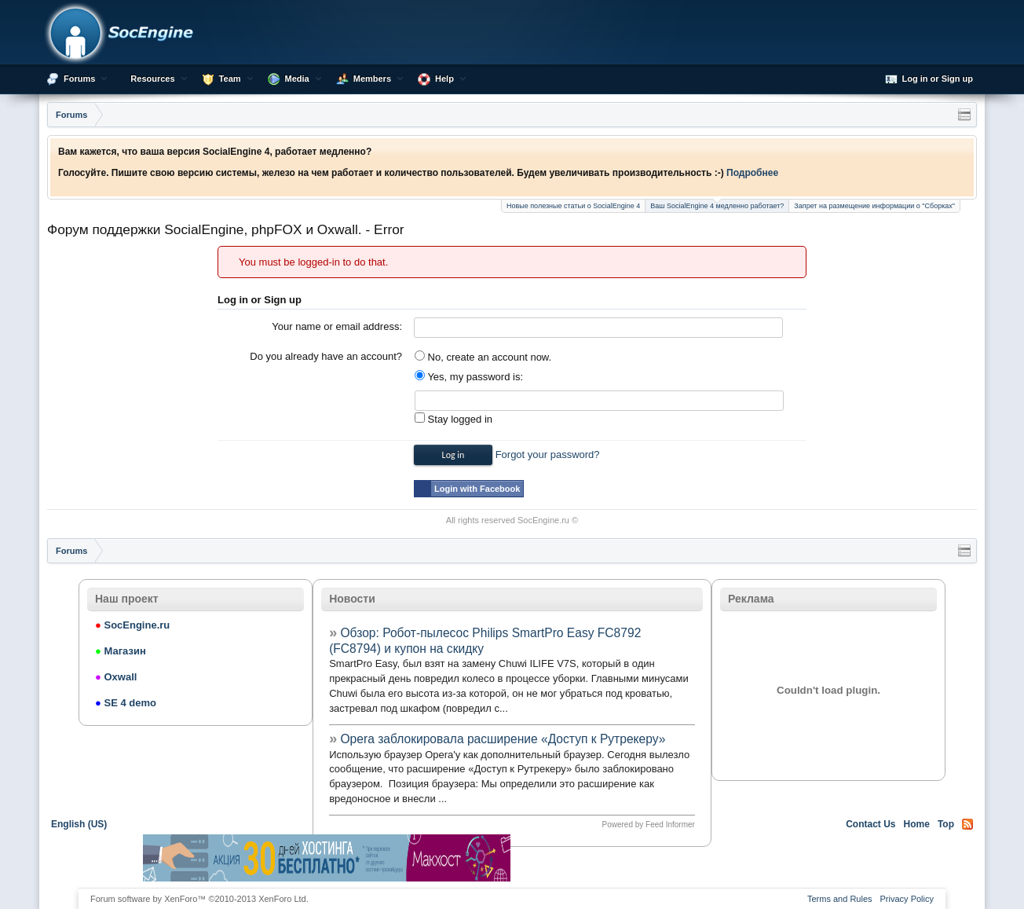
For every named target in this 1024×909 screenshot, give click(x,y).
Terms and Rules (839, 899)
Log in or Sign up (929, 79)
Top (946, 824)
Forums (79, 78)
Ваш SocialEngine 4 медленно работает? (717, 205)
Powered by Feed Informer (648, 824)
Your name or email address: (337, 326)
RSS (967, 824)
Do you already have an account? (326, 356)
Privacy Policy (907, 899)
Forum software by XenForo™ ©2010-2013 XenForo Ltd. (199, 899)
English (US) (79, 824)
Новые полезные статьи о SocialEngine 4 (573, 206)
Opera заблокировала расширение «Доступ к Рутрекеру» (502, 739)
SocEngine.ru (543, 520)
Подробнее (752, 172)
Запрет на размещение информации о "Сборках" (874, 206)
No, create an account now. (483, 357)
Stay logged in (453, 419)
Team (230, 78)
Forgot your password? (548, 454)
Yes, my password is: (469, 377)
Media (297, 78)
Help (444, 78)
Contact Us (870, 824)
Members (372, 78)
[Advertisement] (697, 858)
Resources (152, 78)
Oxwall (116, 677)
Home (917, 824)
